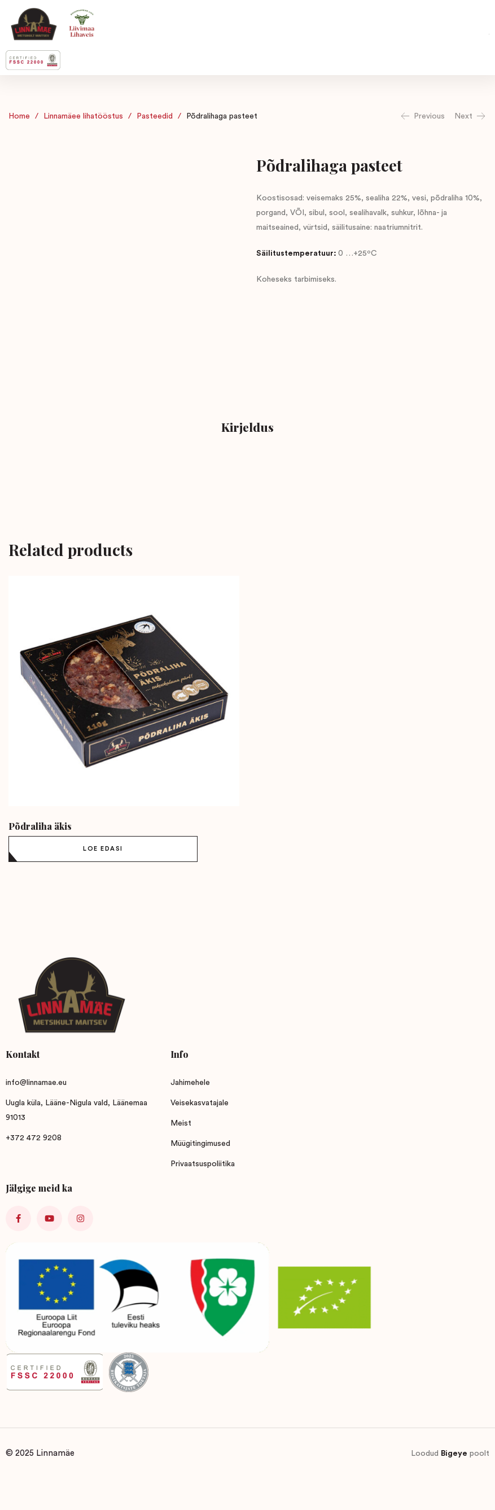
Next (470, 116)
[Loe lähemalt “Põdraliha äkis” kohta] (103, 849)
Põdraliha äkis (40, 826)
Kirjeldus (247, 427)
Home (19, 116)
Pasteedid (155, 116)
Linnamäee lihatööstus (83, 116)
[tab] (247, 429)
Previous (422, 116)
